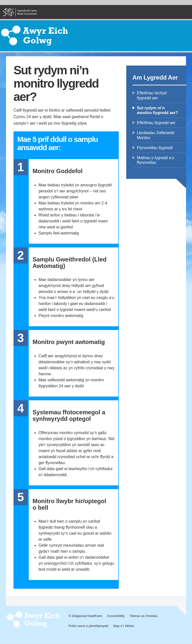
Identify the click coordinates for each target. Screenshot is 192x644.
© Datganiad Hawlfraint (85, 616)
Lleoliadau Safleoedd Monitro (155, 135)
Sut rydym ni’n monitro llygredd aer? (157, 110)
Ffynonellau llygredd (155, 148)
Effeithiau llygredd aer (156, 123)
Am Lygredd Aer (155, 77)
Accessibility (116, 616)
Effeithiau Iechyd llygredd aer (151, 95)
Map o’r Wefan (123, 626)
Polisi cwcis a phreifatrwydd (88, 626)
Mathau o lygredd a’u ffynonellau (155, 160)
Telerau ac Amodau (144, 616)
